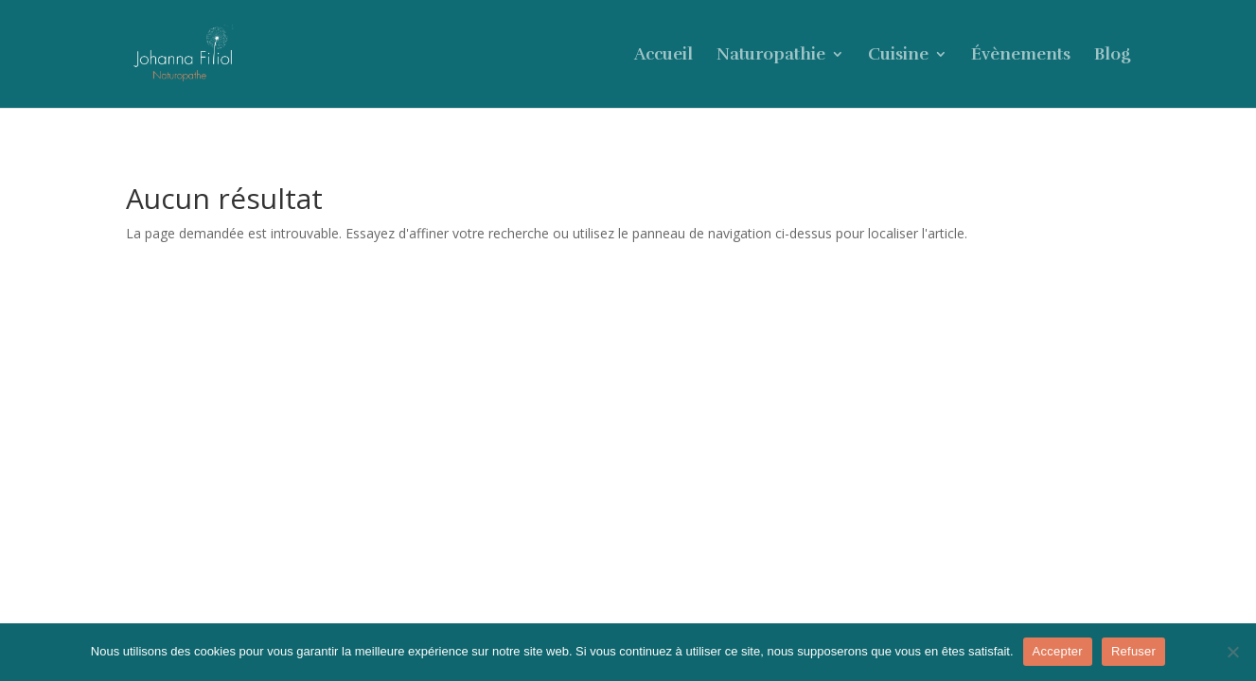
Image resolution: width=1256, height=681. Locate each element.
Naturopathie (770, 55)
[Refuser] (1232, 651)
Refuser (1133, 651)
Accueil (663, 55)
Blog (1112, 55)
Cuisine (898, 55)
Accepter (1058, 651)
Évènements (1020, 55)
